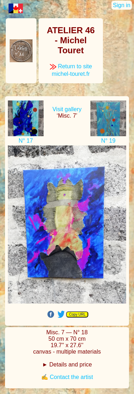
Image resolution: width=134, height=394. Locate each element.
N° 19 (108, 141)
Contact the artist (71, 377)
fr (13, 8)
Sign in (121, 5)
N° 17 (26, 141)
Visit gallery (67, 109)
